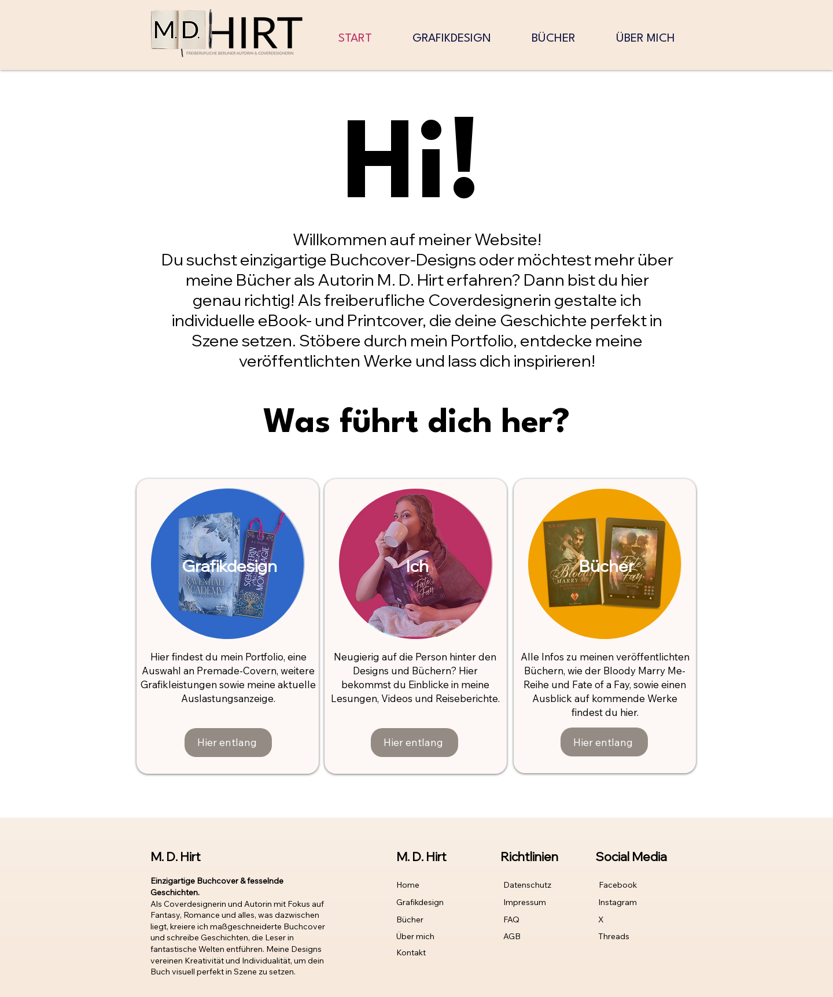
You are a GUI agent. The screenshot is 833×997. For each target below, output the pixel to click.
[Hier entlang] (228, 742)
